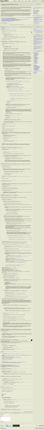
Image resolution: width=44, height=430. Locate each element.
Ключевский (7, 157)
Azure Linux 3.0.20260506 (37, 67)
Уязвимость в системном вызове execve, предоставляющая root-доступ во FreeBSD (38, 44)
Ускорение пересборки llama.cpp (39, 31)
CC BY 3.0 (4, 22)
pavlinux (4, 31)
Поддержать (39, 429)
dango (2, 364)
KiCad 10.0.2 (36, 59)
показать (28, 81)
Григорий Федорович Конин (8, 246)
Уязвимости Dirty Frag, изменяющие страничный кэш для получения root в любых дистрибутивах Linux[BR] (38, 42)
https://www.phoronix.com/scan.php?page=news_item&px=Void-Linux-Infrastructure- (11, 357)
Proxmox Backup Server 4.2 (38, 70)
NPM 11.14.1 (36, 56)
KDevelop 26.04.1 (36, 63)
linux (6, 23)
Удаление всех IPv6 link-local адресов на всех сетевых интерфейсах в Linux (38, 30)
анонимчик (4, 189)
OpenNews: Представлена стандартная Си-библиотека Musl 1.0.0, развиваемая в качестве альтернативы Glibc (15, 19)
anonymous (7, 281)
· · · (11, 163)
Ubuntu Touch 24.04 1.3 (37, 66)
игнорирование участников (26, 411)
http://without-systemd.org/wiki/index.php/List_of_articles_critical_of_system (14, 113)
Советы (38, 26)
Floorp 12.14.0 (36, 55)
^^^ (10, 31)
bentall (5, 140)
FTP (35, 5)
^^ (11, 34)
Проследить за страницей (3, 429)
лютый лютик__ (5, 274)
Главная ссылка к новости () (8, 18)
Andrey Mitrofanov (5, 353)
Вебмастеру (42, 429)
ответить (12, 31)
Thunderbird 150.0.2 (37, 54)
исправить (29, 17)
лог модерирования (30, 411)
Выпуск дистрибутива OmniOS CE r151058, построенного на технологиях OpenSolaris (38, 48)
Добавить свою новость (36, 13)
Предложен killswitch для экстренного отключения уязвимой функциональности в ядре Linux (38, 40)
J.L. (9, 90)
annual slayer (5, 34)
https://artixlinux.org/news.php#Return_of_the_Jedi (10, 283)
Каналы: (34, 10)
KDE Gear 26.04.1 (36, 61)
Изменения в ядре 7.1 (35, 73)
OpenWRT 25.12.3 (36, 68)
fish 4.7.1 (35, 62)
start (3, 298)
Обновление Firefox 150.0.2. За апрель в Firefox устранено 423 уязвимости (38, 46)
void (5, 23)
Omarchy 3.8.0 (36, 65)
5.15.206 (34, 72)
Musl (26, 15)
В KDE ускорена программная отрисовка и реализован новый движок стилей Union (38, 38)
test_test (5, 168)
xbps (22, 9)
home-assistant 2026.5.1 (37, 53)
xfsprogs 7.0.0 (36, 57)
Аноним (6, 36)
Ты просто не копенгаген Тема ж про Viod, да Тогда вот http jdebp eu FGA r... (17, 81)
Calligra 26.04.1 (36, 60)
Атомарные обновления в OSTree (39, 32)
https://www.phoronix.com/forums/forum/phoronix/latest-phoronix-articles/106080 (11, 362)
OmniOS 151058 (36, 69)
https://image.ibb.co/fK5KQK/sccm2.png (10, 79)
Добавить (36, 429)
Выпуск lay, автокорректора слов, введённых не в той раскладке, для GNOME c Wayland (38, 37)
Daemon (3, 351)
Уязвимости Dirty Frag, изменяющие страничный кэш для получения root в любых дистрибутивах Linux (38, 17)
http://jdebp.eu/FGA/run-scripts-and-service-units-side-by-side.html (15, 84)
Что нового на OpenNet (36, 11)
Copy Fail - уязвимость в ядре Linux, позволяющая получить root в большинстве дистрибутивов (38, 19)
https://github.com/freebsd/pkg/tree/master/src (7, 391)
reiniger (5, 137)
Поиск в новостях (35, 12)
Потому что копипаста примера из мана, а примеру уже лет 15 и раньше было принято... (20, 99)
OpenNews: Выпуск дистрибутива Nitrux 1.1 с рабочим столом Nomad (10, 20)
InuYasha (7, 405)
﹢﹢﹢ (10, 163)
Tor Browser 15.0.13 (37, 58)
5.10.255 (36, 72)
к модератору (15, 31)
